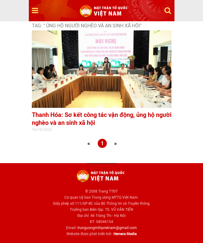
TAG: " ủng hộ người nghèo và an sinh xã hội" (86, 26)
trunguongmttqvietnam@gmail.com (107, 228)
